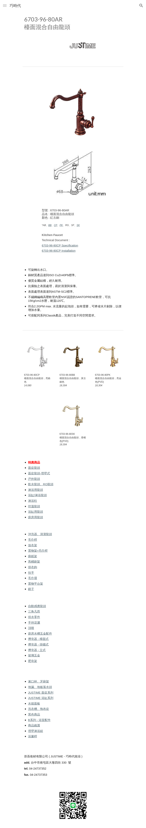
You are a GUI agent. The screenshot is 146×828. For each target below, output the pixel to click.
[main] (73, 23)
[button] (5, 5)
